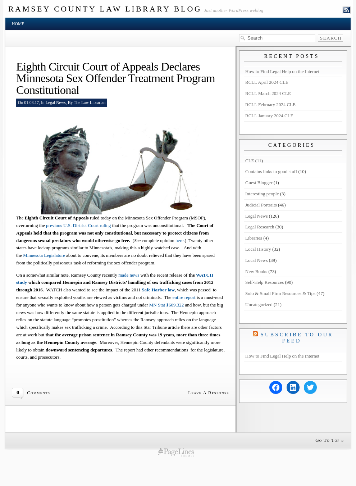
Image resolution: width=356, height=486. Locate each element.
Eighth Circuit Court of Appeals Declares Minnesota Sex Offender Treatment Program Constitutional (115, 78)
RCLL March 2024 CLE (268, 93)
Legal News (56, 102)
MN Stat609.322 (166, 305)
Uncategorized (259, 304)
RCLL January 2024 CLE (269, 115)
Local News (256, 260)
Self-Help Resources (264, 282)
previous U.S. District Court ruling (78, 225)
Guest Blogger (258, 182)
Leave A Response (208, 392)
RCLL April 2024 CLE (266, 82)
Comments (38, 392)
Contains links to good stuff (271, 171)
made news (129, 275)
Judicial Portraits (261, 205)
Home (18, 24)
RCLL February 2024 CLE (270, 104)
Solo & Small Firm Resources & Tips (280, 293)
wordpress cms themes (176, 452)
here (179, 240)
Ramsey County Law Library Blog (105, 8)
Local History (258, 249)
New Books (256, 271)
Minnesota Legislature (44, 255)
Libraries (253, 238)
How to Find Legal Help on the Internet (282, 71)
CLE (249, 160)
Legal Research (259, 227)
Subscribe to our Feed (297, 338)
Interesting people (262, 193)
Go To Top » (329, 440)
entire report (184, 297)
